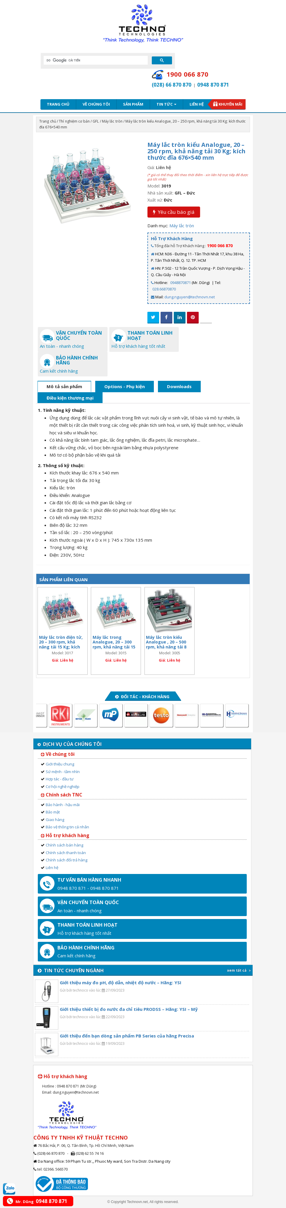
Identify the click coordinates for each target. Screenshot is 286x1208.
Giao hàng (55, 819)
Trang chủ (58, 104)
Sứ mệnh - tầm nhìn (63, 771)
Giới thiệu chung (60, 764)
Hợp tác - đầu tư (60, 779)
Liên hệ (197, 104)
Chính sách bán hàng (64, 845)
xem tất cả (239, 970)
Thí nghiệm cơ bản (74, 121)
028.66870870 (164, 289)
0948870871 (180, 282)
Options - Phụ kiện (124, 386)
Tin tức (166, 104)
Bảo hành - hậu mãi (63, 804)
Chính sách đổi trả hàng (66, 860)
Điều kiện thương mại (70, 398)
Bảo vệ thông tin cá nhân (67, 827)
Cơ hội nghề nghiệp (62, 786)
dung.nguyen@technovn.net (189, 297)
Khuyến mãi (230, 104)
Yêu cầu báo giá (174, 212)
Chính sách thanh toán (66, 852)
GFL (96, 121)
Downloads (179, 386)
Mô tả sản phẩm (64, 386)
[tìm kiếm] (95, 60)
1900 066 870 (220, 245)
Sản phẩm (133, 104)
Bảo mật (53, 812)
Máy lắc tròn (112, 121)
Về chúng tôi (96, 104)
